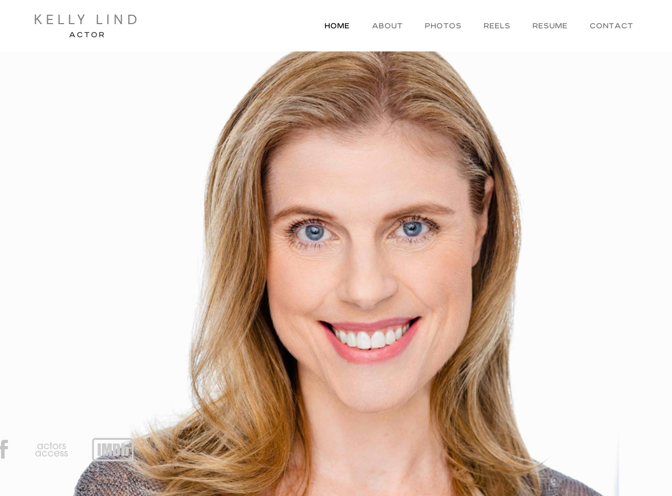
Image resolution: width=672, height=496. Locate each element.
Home (337, 26)
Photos (443, 26)
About (387, 26)
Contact (611, 26)
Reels (497, 26)
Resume (550, 26)
